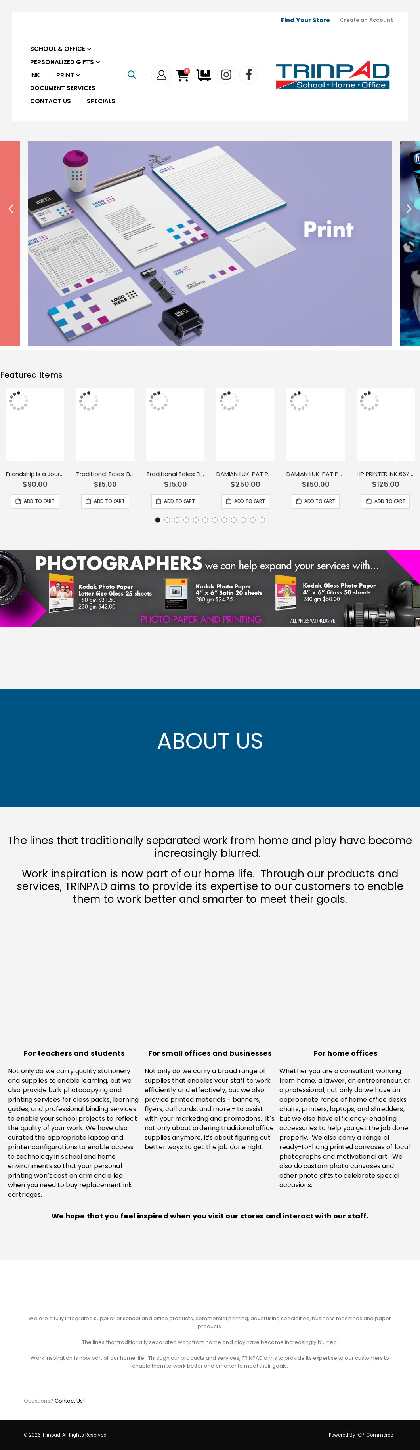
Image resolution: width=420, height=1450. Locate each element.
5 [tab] (196, 520)
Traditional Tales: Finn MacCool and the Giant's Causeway (175, 474)
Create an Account (366, 20)
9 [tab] (234, 520)
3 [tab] (176, 520)
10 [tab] (243, 520)
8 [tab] (224, 520)
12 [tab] (262, 520)
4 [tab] (186, 520)
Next (408, 209)
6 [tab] (205, 520)
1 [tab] (157, 520)
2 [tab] (167, 520)
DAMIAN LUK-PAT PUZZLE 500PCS (245, 474)
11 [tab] (253, 520)
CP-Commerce (375, 1435)
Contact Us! (70, 1401)
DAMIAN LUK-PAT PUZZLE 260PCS (315, 474)
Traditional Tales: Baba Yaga (105, 474)
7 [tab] (215, 520)
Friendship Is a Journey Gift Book (35, 474)
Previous (12, 209)
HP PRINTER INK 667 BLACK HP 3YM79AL (386, 474)
